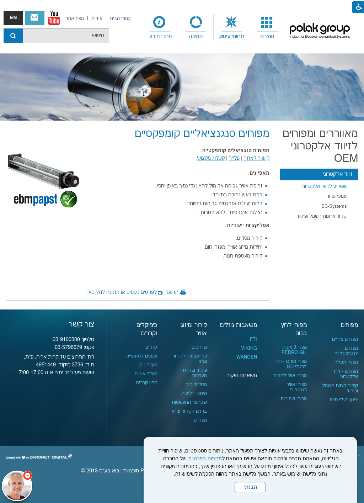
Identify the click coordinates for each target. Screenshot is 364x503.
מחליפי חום (196, 384)
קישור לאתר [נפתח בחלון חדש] (256, 158)
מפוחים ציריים (345, 339)
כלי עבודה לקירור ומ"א (189, 358)
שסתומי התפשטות (189, 402)
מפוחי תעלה (346, 362)
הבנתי (250, 487)
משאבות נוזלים (238, 325)
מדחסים (199, 347)
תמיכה (196, 36)
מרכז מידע (160, 36)
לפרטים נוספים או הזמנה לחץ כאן (122, 292)
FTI (253, 339)
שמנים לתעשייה (141, 356)
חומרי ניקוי (147, 365)
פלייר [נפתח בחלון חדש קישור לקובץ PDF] (234, 158)
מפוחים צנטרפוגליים (346, 350)
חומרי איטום (146, 374)
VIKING (249, 348)
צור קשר (34, 18)
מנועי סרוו (337, 196)
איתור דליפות (194, 393)
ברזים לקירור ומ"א (189, 411)
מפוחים (349, 325)
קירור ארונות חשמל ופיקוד (321, 216)
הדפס (172, 292)
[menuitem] (267, 27)
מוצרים (266, 36)
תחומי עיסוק (231, 36)
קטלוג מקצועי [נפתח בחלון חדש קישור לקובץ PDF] (211, 158)
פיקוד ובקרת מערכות (195, 372)
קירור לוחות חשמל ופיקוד (340, 388)
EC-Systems (334, 206)
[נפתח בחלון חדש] (54, 18)
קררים (151, 347)
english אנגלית (13, 18)
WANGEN (246, 357)
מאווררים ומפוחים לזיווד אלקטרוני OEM (320, 146)
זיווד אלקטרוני (337, 174)
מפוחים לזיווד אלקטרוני (324, 186)
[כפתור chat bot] (17, 486)
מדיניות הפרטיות (205, 459)
